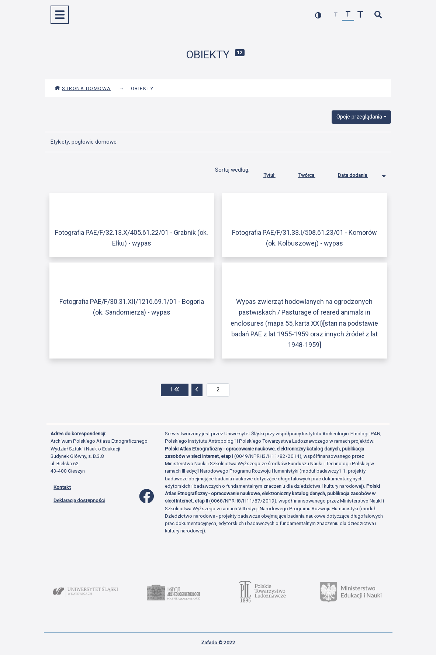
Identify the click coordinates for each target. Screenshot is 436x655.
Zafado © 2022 (218, 642)
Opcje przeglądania (359, 116)
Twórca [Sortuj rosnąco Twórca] (312, 173)
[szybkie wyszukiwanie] (378, 15)
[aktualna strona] (218, 390)
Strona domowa (83, 88)
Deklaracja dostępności (79, 500)
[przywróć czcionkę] (348, 15)
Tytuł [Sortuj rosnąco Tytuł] (275, 173)
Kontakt (62, 487)
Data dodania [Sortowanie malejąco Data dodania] (358, 173)
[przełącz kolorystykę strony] (318, 15)
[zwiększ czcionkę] (360, 15)
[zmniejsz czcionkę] (336, 15)
